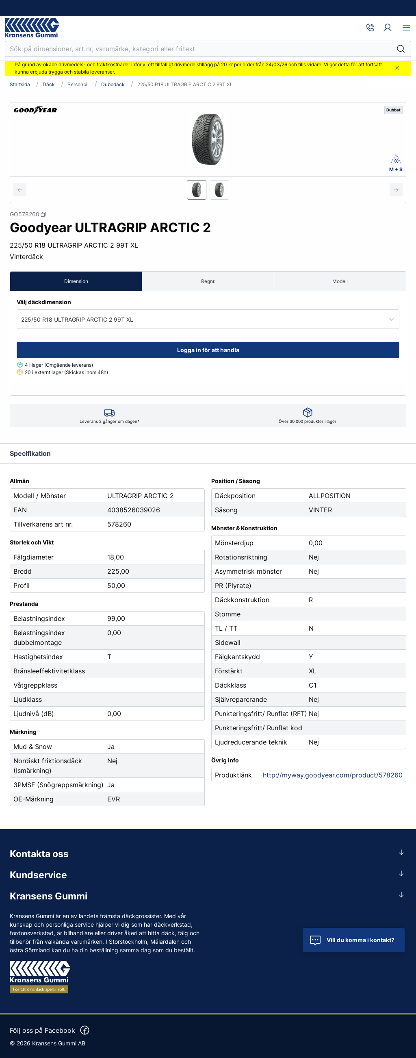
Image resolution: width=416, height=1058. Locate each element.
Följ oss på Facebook (50, 1030)
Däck (49, 84)
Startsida (20, 84)
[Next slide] (396, 189)
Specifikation (30, 453)
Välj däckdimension (44, 301)
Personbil (78, 84)
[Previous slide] (19, 189)
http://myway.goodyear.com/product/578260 (333, 775)
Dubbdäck (113, 84)
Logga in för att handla (208, 349)
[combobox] (22, 319)
